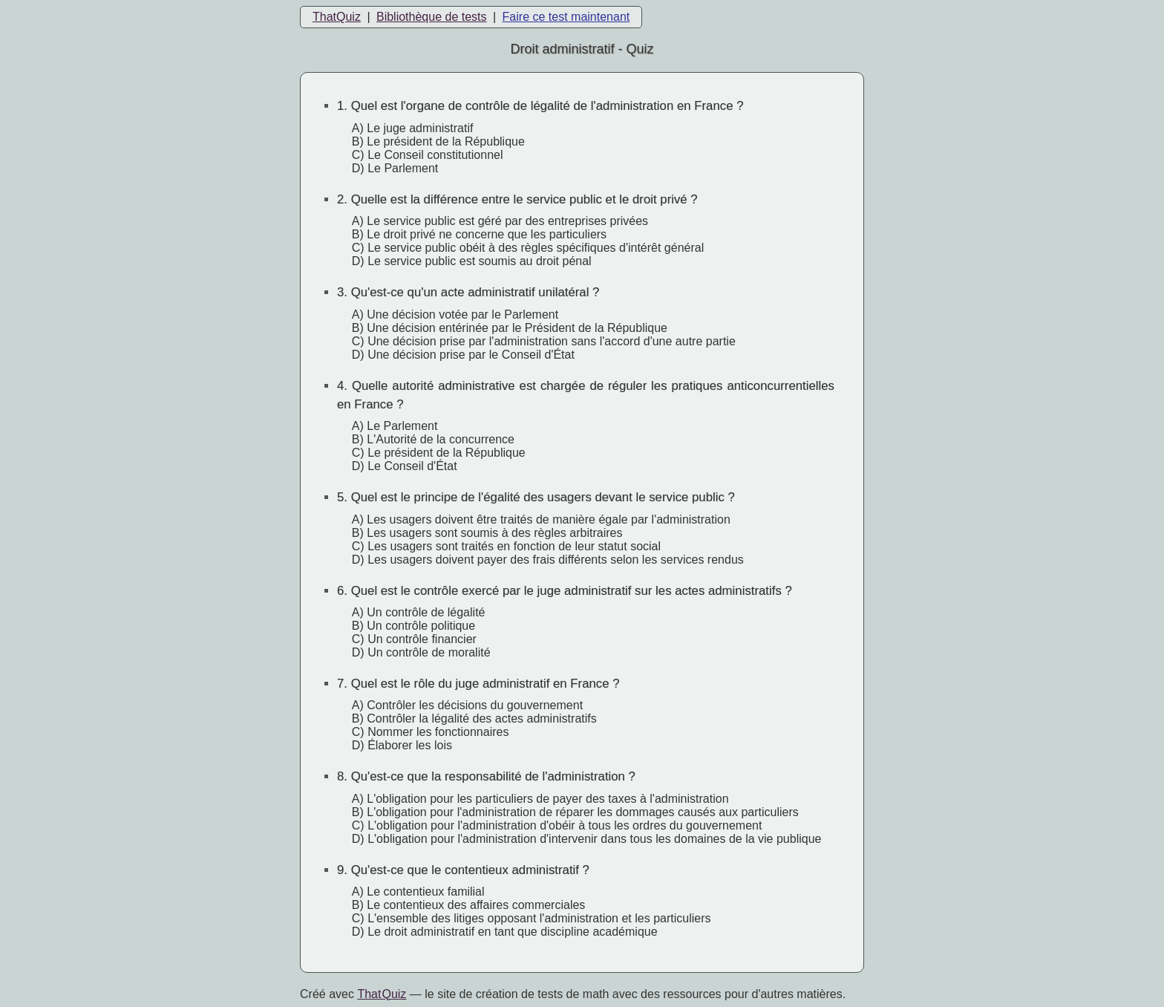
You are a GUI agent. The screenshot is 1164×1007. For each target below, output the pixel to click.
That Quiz (381, 994)
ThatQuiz (337, 16)
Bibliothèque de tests (431, 16)
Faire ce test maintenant (566, 16)
